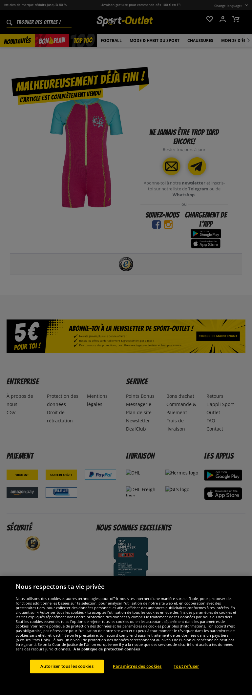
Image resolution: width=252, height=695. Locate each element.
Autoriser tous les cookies (66, 680)
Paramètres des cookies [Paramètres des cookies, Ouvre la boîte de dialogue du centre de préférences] (137, 680)
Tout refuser (186, 680)
